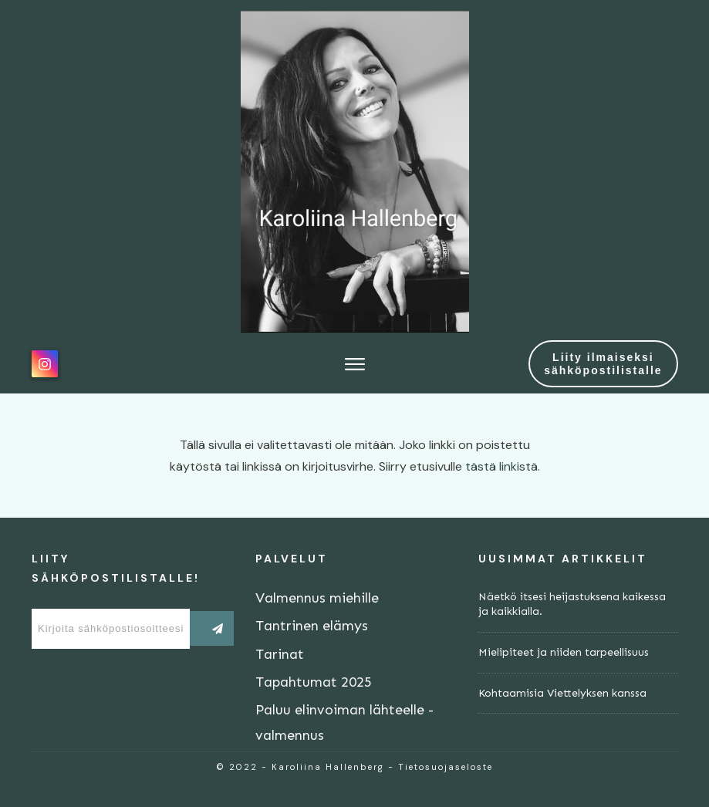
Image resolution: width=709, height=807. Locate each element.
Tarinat (279, 654)
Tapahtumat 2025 (313, 682)
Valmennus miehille (317, 597)
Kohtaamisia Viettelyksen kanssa (562, 693)
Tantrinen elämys (311, 625)
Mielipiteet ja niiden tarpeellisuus (563, 652)
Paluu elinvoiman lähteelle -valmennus (344, 722)
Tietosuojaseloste (445, 766)
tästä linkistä (501, 466)
